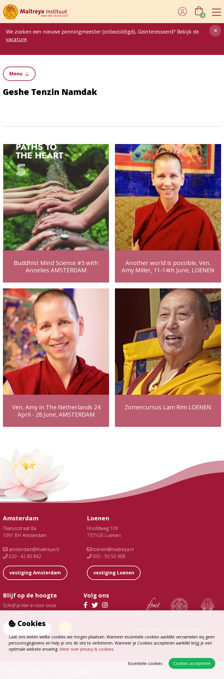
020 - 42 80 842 (22, 556)
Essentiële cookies (145, 663)
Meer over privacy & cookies (86, 649)
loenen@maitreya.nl (110, 549)
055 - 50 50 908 (106, 556)
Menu (19, 73)
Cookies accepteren (192, 663)
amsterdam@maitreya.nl (31, 549)
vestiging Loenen (113, 572)
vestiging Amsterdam (35, 572)
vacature (16, 39)
